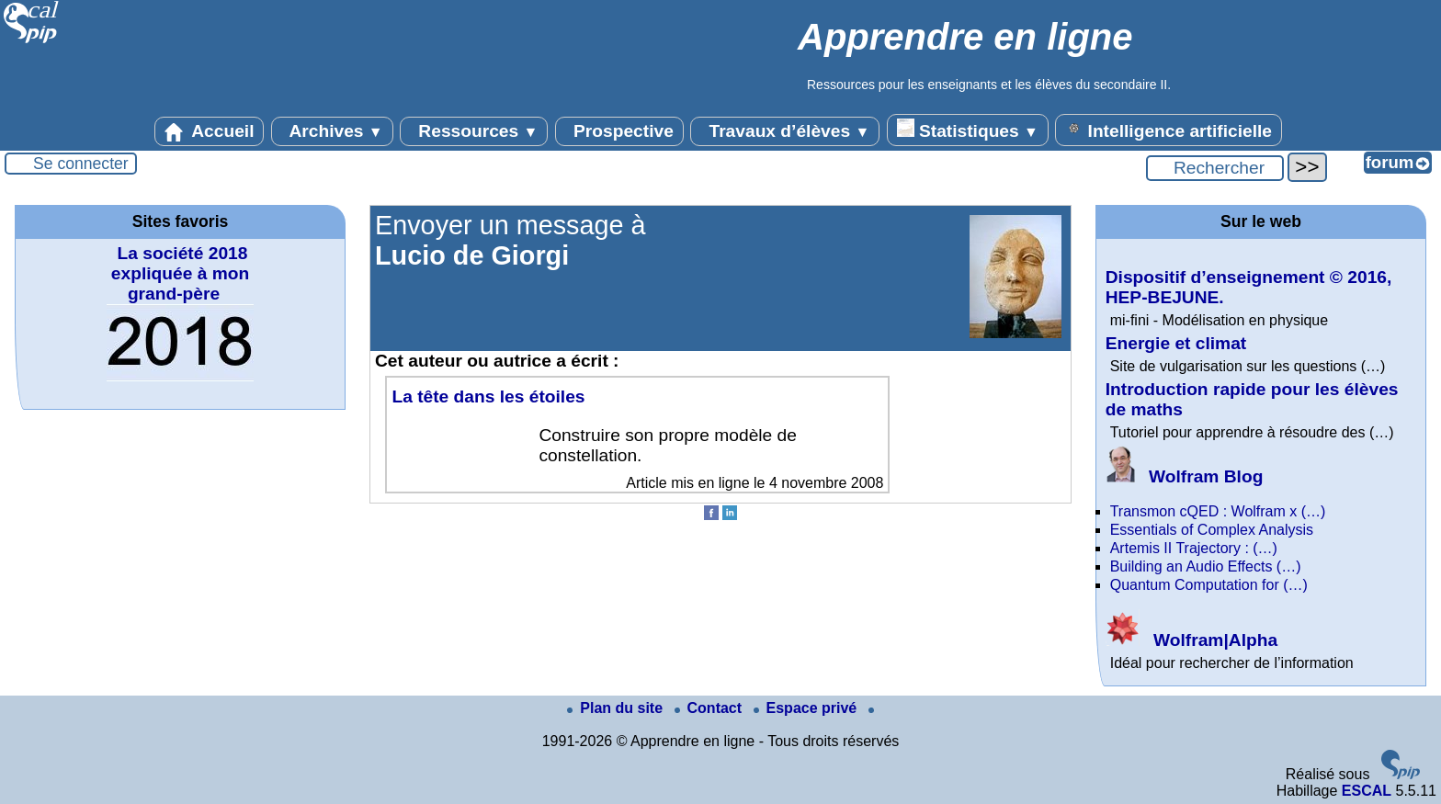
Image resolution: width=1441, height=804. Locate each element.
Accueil (210, 131)
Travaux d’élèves (784, 131)
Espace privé (807, 708)
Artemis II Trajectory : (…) (1193, 548)
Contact (710, 708)
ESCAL (1366, 790)
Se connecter (81, 163)
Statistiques (967, 130)
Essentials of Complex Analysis (1211, 530)
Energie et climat (1176, 343)
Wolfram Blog (1185, 476)
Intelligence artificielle (1168, 130)
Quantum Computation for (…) (1209, 585)
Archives (332, 131)
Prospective (619, 131)
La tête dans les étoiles (487, 396)
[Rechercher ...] (1215, 168)
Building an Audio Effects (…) (1205, 566)
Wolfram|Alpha (1191, 640)
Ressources (474, 131)
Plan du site (616, 708)
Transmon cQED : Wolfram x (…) (1218, 511)
